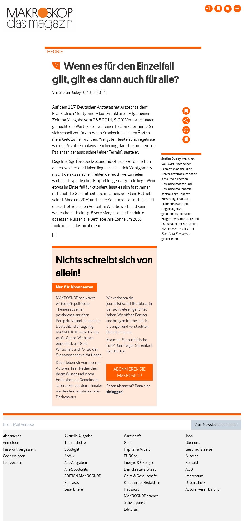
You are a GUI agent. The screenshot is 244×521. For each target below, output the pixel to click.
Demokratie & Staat (140, 469)
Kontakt (191, 463)
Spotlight (71, 450)
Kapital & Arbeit (137, 450)
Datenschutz (195, 483)
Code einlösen (14, 456)
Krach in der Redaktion (142, 483)
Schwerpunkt (134, 503)
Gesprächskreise (198, 450)
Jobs (189, 436)
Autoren (191, 456)
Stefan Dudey (70, 93)
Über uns (192, 443)
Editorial (131, 509)
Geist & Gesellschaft (140, 476)
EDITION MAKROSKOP (82, 476)
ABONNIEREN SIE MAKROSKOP (129, 372)
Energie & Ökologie (139, 463)
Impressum (194, 476)
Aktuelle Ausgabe (78, 436)
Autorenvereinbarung (202, 489)
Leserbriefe (73, 489)
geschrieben (169, 239)
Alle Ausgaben (75, 463)
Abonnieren (12, 436)
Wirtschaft (132, 436)
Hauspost (131, 489)
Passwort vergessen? (19, 450)
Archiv (69, 456)
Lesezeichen (12, 463)
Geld (128, 443)
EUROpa (131, 456)
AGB (189, 469)
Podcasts (71, 483)
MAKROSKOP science (141, 496)
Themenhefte (75, 443)
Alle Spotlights (76, 469)
